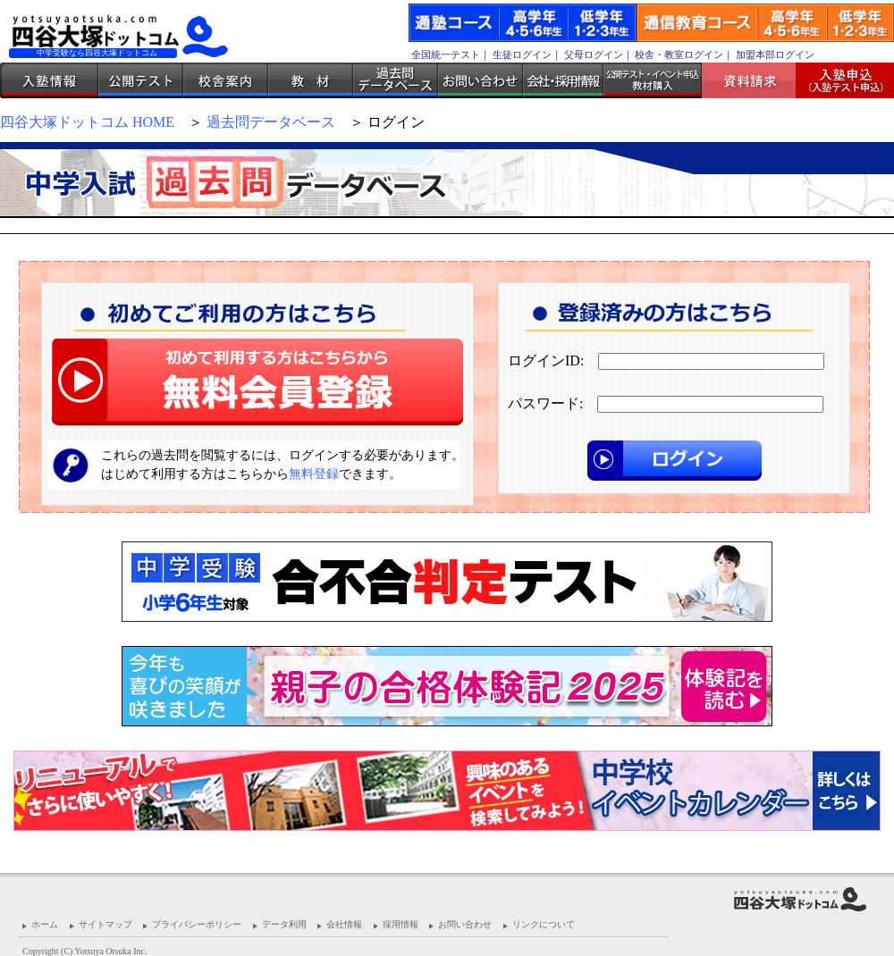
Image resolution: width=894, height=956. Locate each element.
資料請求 (755, 80)
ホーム (44, 924)
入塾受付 (838, 80)
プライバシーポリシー (196, 924)
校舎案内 (225, 80)
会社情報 (344, 924)
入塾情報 (49, 80)
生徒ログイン (522, 54)
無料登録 (314, 474)
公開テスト (140, 80)
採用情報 (400, 924)
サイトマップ (105, 924)
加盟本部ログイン (775, 54)
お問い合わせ (480, 80)
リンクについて (543, 924)
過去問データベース (395, 80)
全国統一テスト (445, 54)
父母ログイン (593, 54)
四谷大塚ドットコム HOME (87, 122)
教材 (310, 80)
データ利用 (284, 924)
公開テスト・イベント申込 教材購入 (652, 80)
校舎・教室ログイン (679, 54)
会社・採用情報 (563, 80)
